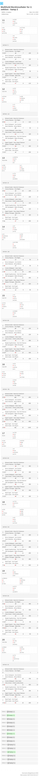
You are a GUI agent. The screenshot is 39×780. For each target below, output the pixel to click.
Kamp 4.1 (11, 722)
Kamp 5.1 (11, 726)
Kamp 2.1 (11, 715)
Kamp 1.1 (11, 711)
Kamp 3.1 (11, 719)
